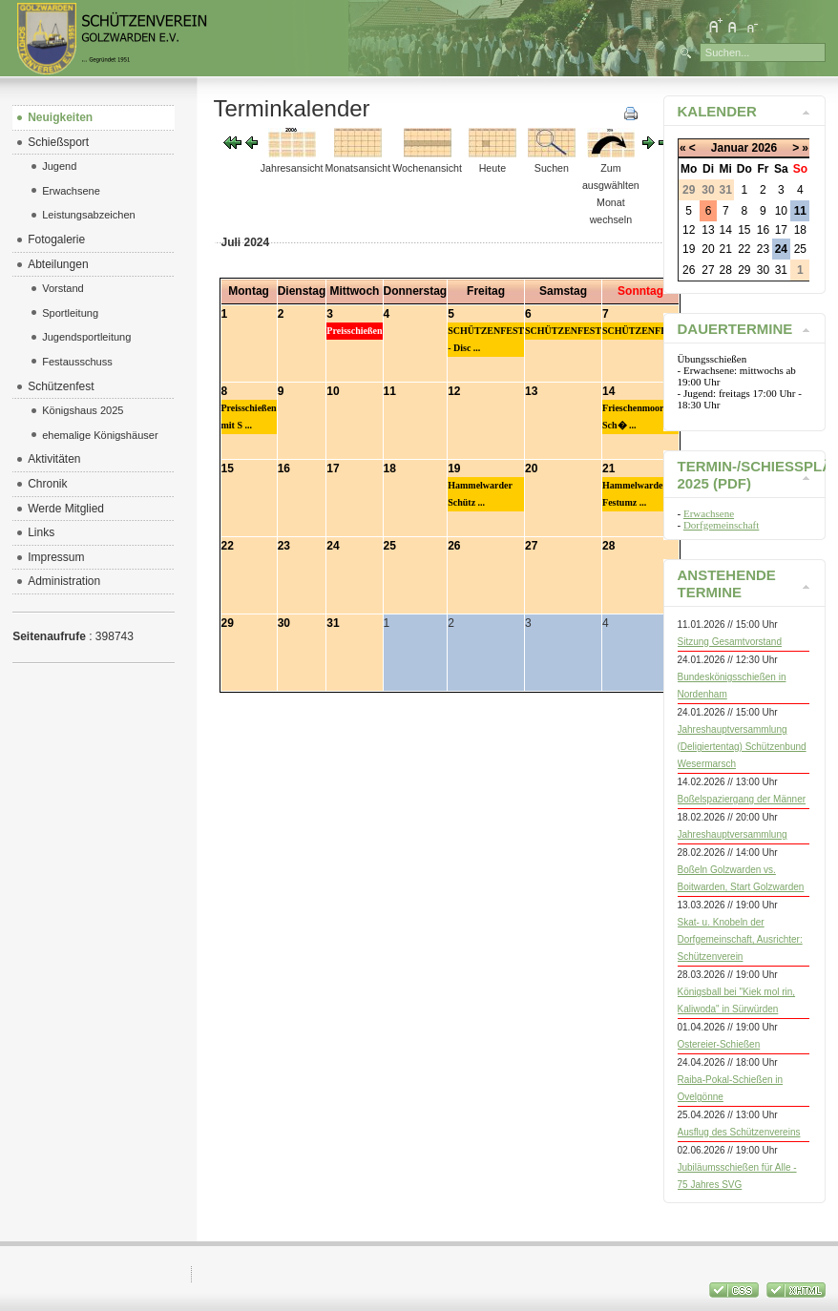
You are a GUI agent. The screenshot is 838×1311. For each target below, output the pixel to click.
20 (531, 468)
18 (390, 468)
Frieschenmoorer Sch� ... (637, 416)
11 (390, 391)
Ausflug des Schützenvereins (739, 1132)
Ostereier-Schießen (719, 1044)
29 (227, 623)
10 (332, 391)
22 (227, 545)
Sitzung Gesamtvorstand (730, 641)
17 (332, 468)
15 (227, 468)
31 (332, 623)
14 (608, 391)
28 (608, 545)
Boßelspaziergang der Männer (742, 799)
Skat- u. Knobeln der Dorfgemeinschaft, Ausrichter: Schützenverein (740, 939)
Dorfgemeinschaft (721, 525)
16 (284, 468)
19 (454, 468)
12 (454, 391)
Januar (729, 148)
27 (531, 545)
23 (284, 545)
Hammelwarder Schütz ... (480, 494)
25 (390, 545)
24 (332, 545)
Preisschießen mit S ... (249, 416)
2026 (764, 148)
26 (454, 545)
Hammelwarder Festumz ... (634, 494)
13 (531, 391)
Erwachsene (708, 513)
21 (608, 468)
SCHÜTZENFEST (563, 330)
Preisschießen (354, 330)
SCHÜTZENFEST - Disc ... (486, 339)
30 (284, 623)
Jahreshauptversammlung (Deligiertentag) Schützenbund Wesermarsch (742, 746)
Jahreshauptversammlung (732, 834)
